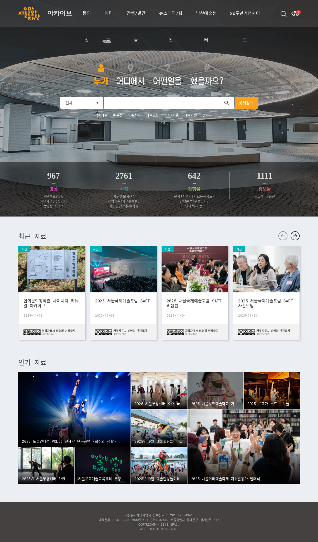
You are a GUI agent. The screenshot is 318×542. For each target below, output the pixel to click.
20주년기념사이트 (245, 18)
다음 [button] (295, 235)
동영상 (87, 18)
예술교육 (152, 115)
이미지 (109, 18)
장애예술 (101, 115)
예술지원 (191, 115)
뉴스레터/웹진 (170, 18)
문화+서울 (171, 115)
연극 (217, 115)
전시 (206, 115)
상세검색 (246, 102)
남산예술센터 (206, 18)
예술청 (117, 115)
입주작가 (134, 115)
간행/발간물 (136, 18)
